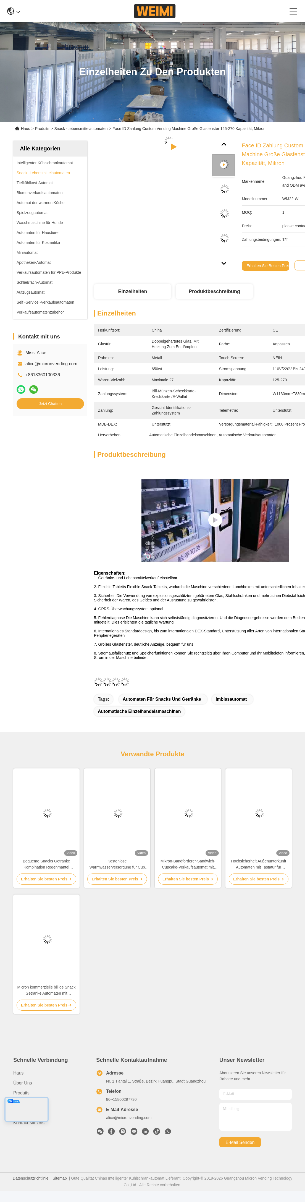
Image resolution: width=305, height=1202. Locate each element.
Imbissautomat (231, 699)
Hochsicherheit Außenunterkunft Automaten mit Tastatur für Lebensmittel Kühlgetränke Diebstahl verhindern (258, 864)
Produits (42, 128)
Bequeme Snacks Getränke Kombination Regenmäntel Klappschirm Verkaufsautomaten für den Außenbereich (46, 864)
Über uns (22, 1083)
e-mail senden (240, 1142)
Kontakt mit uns (28, 1122)
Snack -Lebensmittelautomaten (80, 128)
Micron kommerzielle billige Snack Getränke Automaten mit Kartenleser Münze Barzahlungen (46, 990)
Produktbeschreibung (214, 291)
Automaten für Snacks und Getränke (162, 699)
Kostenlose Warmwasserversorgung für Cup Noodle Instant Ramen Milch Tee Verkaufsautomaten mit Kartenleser (117, 864)
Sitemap (60, 1178)
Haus (25, 128)
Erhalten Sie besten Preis (268, 266)
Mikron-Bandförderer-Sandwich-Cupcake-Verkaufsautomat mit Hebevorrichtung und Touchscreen (188, 864)
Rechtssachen (27, 1112)
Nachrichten (25, 1103)
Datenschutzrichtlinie (30, 1178)
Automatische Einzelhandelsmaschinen (139, 711)
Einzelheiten (132, 291)
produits (21, 1093)
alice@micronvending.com (51, 363)
